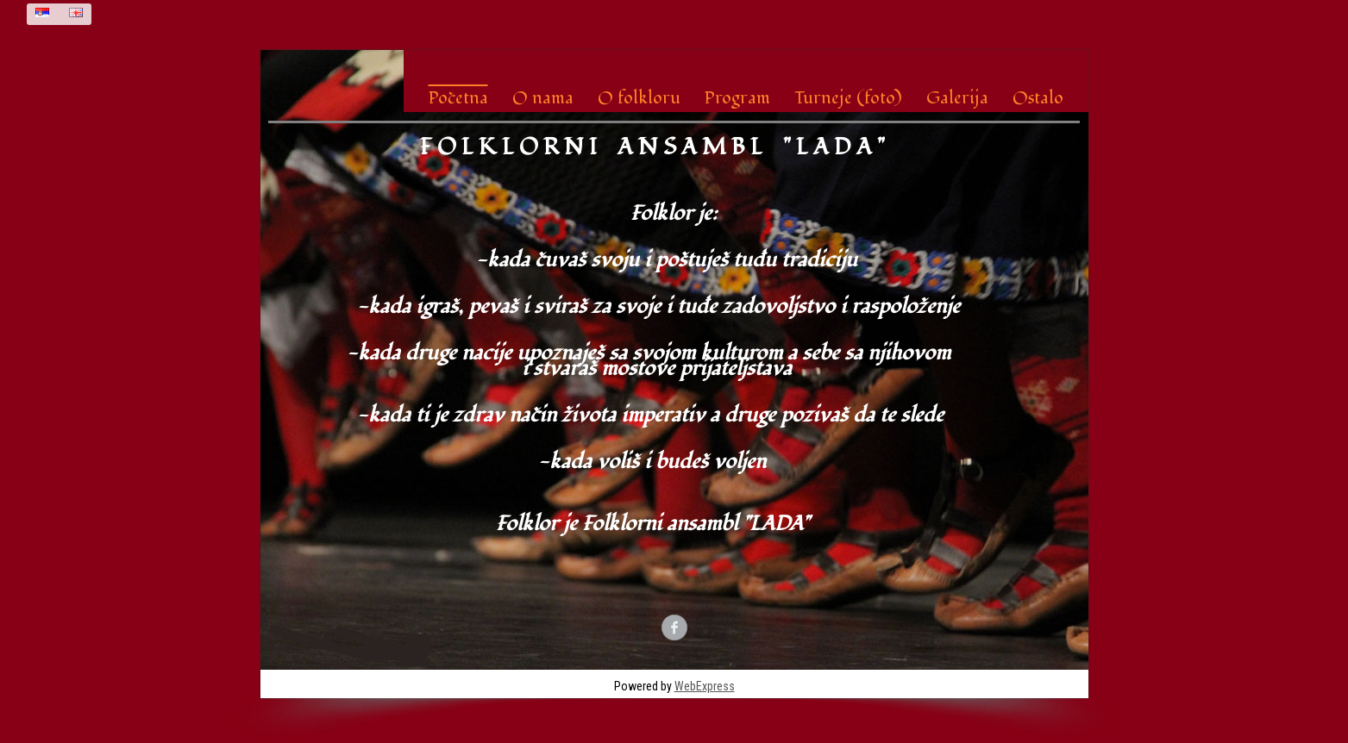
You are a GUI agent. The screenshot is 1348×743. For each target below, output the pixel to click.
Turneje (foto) (848, 98)
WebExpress (704, 686)
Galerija (957, 98)
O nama (543, 98)
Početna (458, 98)
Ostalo (1038, 98)
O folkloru (639, 98)
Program (737, 98)
